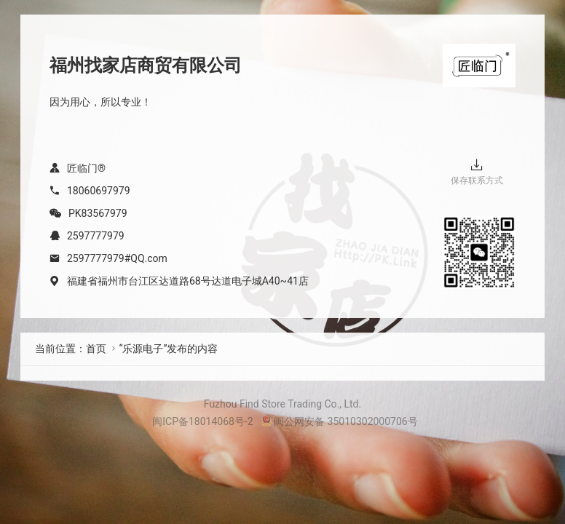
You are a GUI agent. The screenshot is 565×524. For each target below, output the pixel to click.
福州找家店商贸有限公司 (146, 65)
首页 (96, 348)
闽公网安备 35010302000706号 (339, 421)
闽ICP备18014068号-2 (202, 421)
